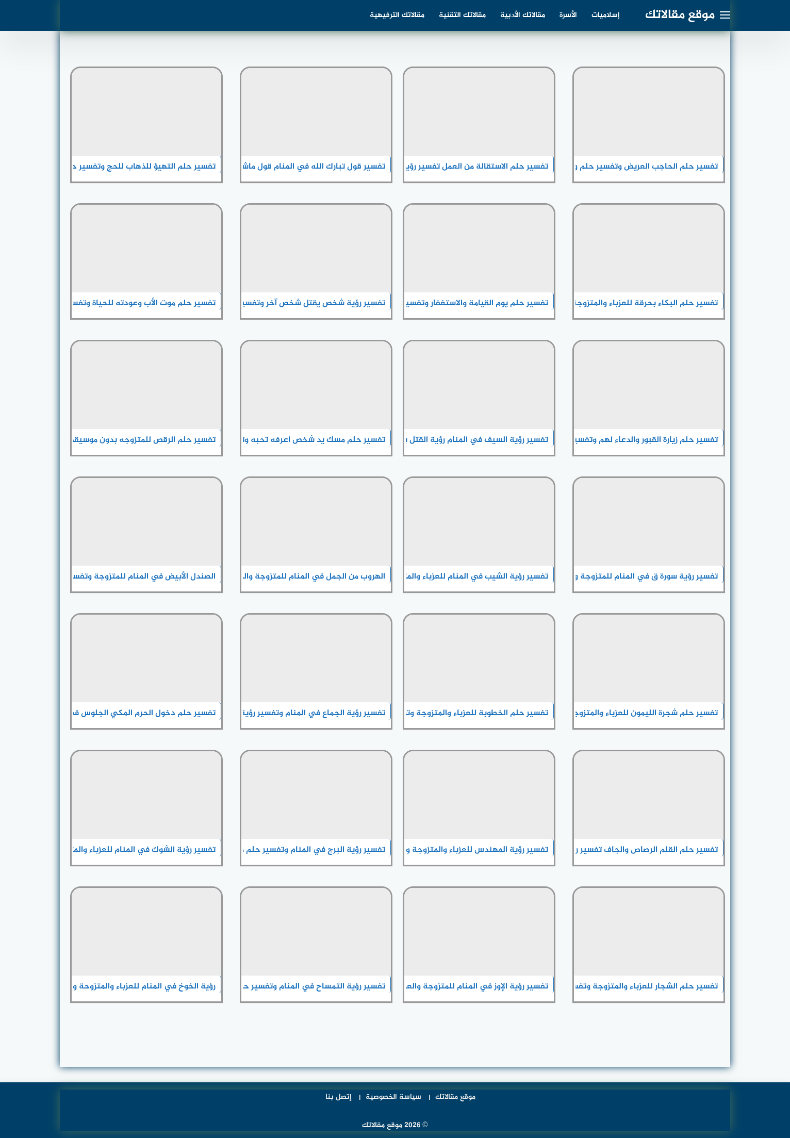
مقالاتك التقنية (462, 15)
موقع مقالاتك (680, 15)
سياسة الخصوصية (393, 1097)
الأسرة (568, 15)
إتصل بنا (338, 1097)
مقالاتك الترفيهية (397, 15)
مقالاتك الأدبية (522, 15)
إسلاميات (605, 15)
